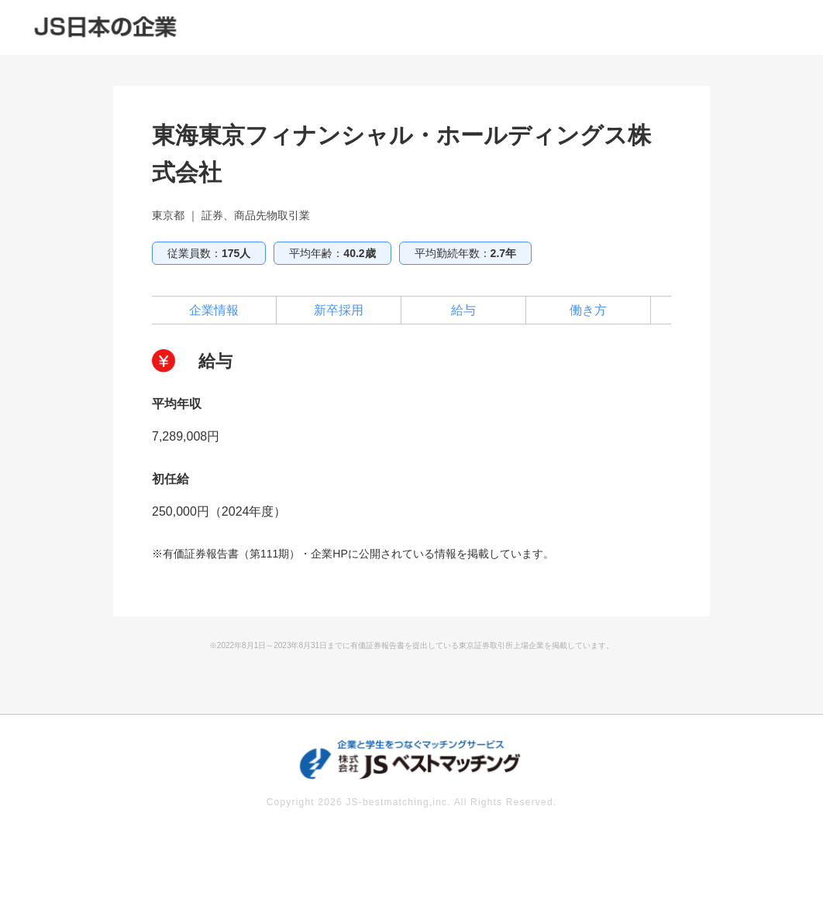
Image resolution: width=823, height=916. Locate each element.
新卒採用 (338, 310)
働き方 (588, 310)
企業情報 (214, 310)
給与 (463, 310)
